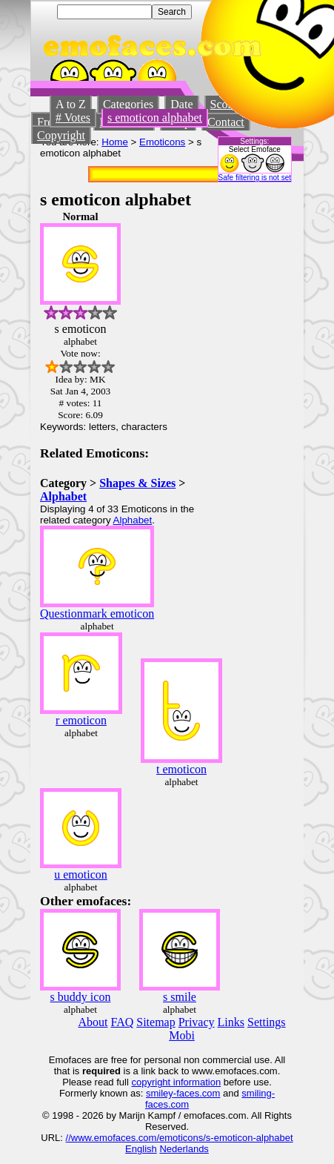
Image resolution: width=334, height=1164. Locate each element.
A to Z (71, 104)
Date (181, 104)
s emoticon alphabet (154, 117)
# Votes (73, 117)
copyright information (176, 1082)
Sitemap (155, 1022)
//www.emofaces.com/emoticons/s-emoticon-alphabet (179, 1137)
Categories (128, 104)
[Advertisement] (249, 433)
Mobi (182, 1035)
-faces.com (197, 1093)
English (141, 1148)
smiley (159, 1093)
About (92, 1022)
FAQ (121, 1022)
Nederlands (184, 1148)
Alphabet (63, 496)
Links (231, 1022)
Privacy (196, 1022)
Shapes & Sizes (137, 483)
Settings (266, 1022)
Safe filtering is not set (254, 177)
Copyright (61, 135)
